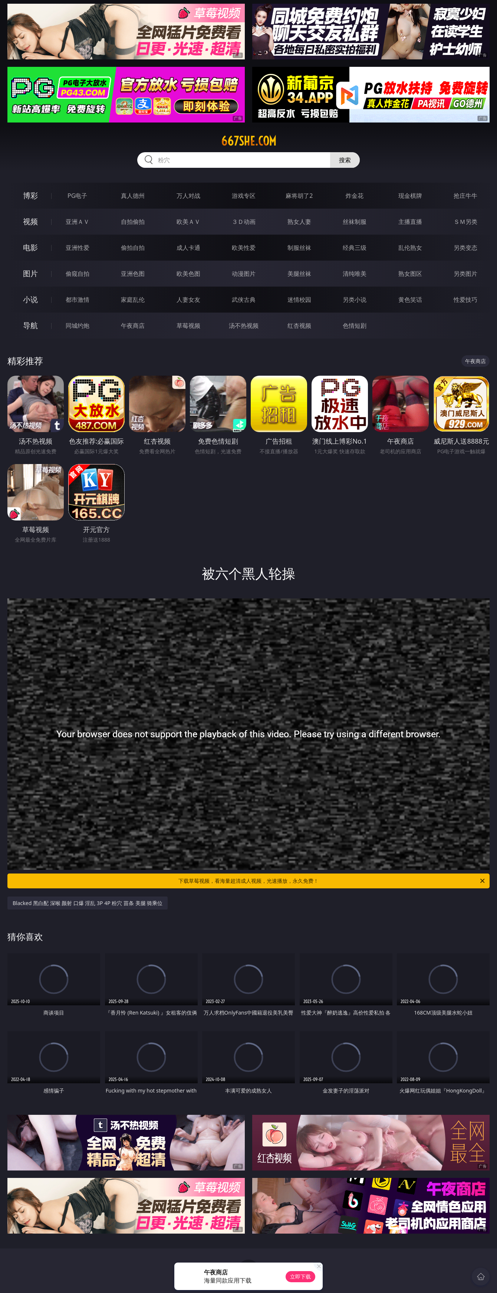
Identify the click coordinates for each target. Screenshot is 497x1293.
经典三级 (354, 248)
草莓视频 (188, 325)
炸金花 (354, 196)
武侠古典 (244, 300)
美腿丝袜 (299, 274)
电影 (30, 247)
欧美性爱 (244, 248)
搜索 (345, 160)
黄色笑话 (410, 300)
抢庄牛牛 (465, 196)
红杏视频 (299, 325)
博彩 (30, 195)
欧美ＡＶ (188, 222)
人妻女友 (188, 300)
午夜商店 (133, 325)
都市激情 (77, 300)
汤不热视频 (244, 325)
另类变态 (465, 248)
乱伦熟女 (410, 248)
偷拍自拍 (133, 248)
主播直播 (410, 222)
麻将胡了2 (299, 196)
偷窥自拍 (77, 274)
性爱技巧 (465, 300)
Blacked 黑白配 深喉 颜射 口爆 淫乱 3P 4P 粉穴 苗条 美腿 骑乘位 (87, 903)
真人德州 (133, 196)
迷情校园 (299, 300)
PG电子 (77, 196)
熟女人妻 (299, 222)
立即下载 (300, 1276)
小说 (30, 299)
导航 (30, 325)
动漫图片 (244, 274)
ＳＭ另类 (465, 222)
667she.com (248, 141)
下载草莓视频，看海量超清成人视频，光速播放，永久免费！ (332, 880)
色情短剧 (354, 325)
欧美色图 (188, 274)
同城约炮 (77, 325)
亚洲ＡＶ (77, 222)
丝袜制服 (354, 222)
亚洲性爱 (77, 248)
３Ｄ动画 (244, 222)
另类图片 (465, 274)
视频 (30, 221)
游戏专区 (244, 196)
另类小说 (354, 300)
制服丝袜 (299, 248)
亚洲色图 (133, 274)
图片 (30, 273)
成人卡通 (188, 248)
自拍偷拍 (133, 222)
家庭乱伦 (133, 300)
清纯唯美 (354, 274)
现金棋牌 (410, 196)
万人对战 (188, 196)
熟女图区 (410, 274)
